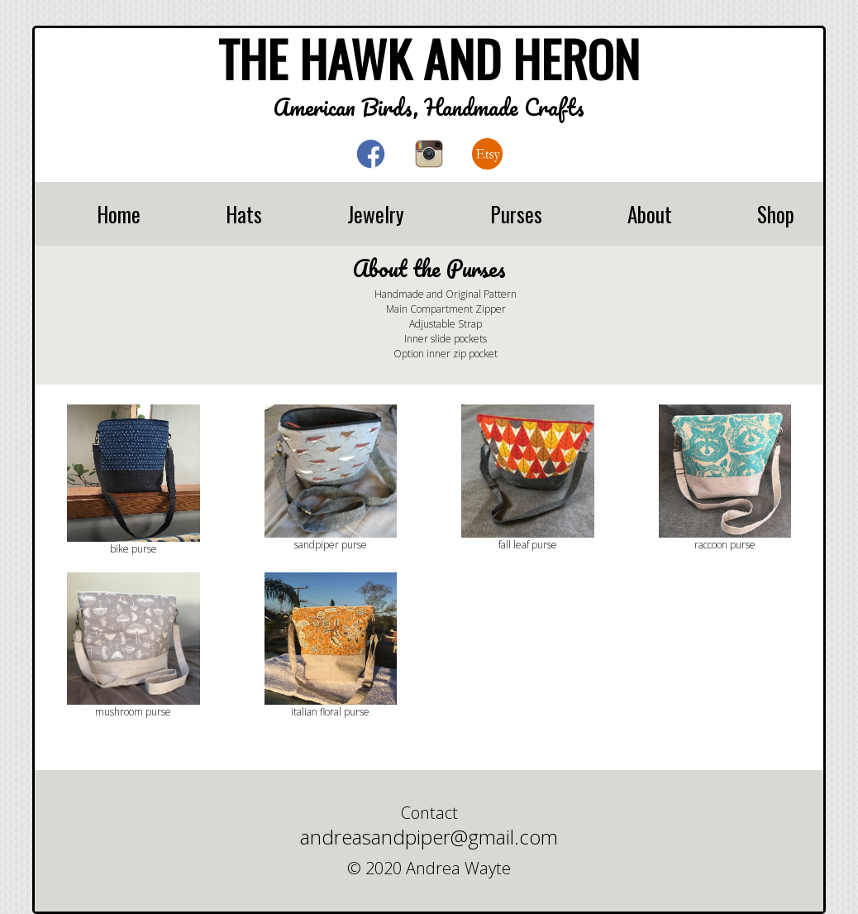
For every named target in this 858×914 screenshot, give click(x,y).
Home (119, 214)
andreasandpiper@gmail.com (429, 836)
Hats (244, 214)
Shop (775, 214)
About (649, 214)
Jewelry (375, 214)
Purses (516, 214)
